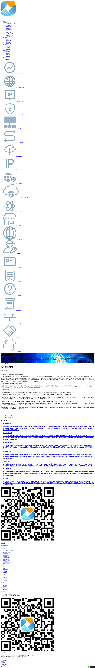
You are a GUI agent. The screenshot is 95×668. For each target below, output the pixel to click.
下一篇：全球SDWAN (8, 417)
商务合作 (8, 54)
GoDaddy (31, 653)
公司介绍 (8, 51)
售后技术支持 (4, 664)
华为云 (16, 653)
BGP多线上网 (9, 32)
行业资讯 (5, 44)
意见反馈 (3, 665)
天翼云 (19, 653)
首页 (4, 21)
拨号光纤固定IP (9, 26)
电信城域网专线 (9, 35)
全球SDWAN (9, 30)
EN (5, 57)
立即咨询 (3, 362)
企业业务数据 (9, 36)
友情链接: (3, 653)
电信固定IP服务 (9, 33)
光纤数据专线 (9, 29)
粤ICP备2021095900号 (6, 657)
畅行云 (27, 653)
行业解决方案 (6, 37)
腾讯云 (12, 653)
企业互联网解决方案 (10, 23)
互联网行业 (8, 40)
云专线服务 (8, 28)
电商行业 (8, 42)
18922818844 (3, 662)
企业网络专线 (9, 25)
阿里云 (9, 653)
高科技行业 (8, 43)
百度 (6, 653)
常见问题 (8, 49)
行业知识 (8, 46)
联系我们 (5, 50)
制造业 (7, 39)
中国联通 (23, 653)
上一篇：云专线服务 (8, 415)
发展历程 (8, 53)
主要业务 (5, 22)
